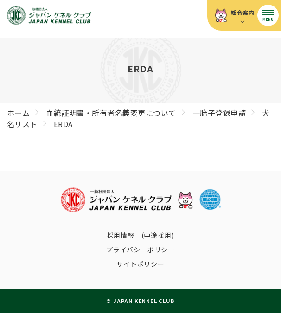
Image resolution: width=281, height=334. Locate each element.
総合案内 (243, 12)
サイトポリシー (140, 264)
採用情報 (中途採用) (140, 235)
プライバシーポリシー (140, 249)
